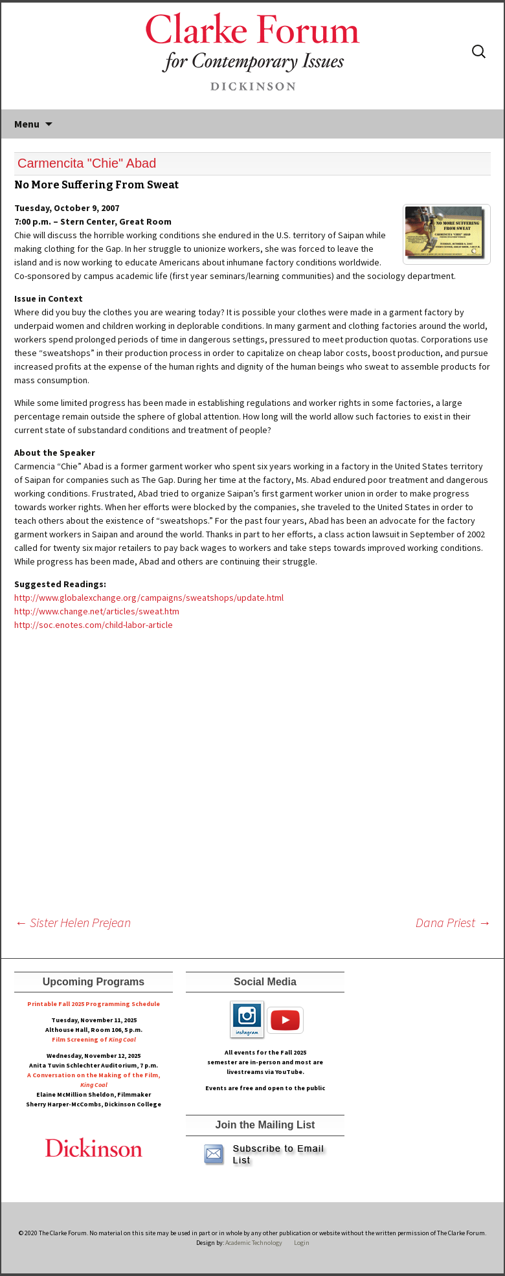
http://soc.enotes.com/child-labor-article (93, 625)
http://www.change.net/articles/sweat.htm (96, 611)
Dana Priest (453, 922)
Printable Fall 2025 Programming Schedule (93, 1004)
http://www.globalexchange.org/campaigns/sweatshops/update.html (149, 597)
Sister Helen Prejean (72, 922)
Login (301, 1242)
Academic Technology (253, 1242)
